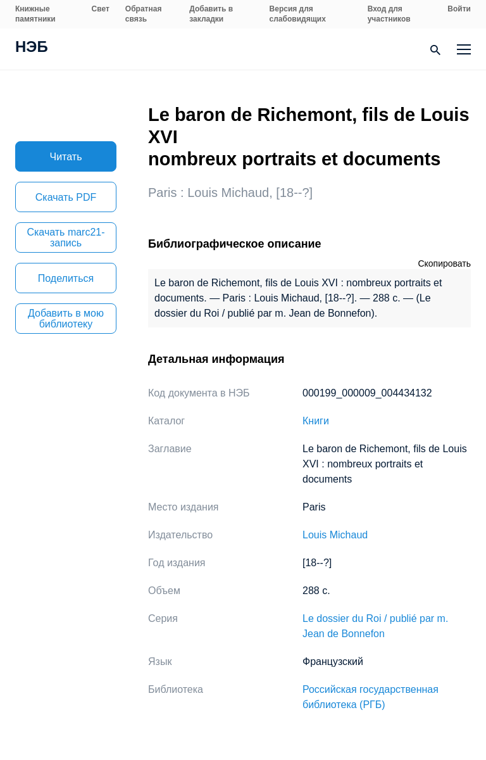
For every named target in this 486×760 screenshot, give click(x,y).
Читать (66, 156)
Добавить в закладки (211, 13)
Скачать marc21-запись (65, 237)
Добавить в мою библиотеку (66, 318)
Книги (315, 420)
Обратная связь (143, 13)
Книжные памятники (35, 13)
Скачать (65, 197)
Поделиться (66, 278)
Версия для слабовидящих (298, 13)
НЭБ (31, 48)
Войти (459, 8)
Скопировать (444, 263)
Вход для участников (389, 13)
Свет (100, 8)
